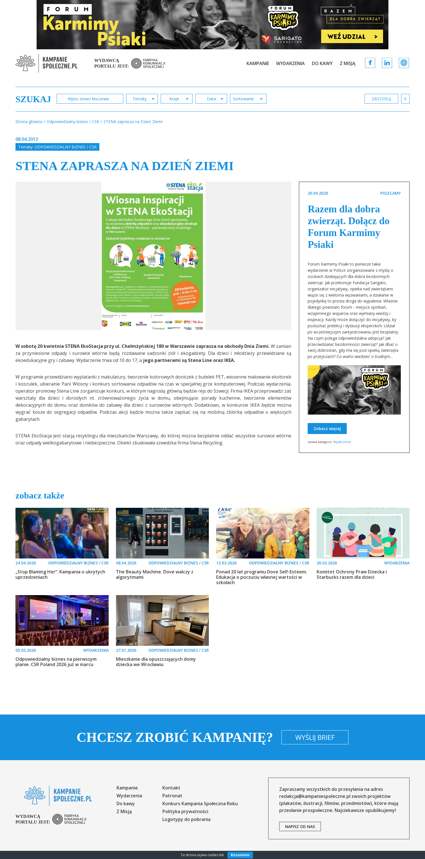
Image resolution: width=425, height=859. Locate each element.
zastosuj (381, 98)
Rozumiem (240, 855)
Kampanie (258, 63)
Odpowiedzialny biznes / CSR (66, 147)
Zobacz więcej (327, 428)
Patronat (172, 796)
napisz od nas (300, 826)
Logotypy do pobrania (186, 819)
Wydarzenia (290, 63)
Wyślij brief (315, 737)
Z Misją (347, 63)
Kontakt (171, 788)
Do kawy (322, 63)
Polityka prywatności (185, 811)
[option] (153, 256)
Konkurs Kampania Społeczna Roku (200, 803)
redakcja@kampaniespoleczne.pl (314, 796)
